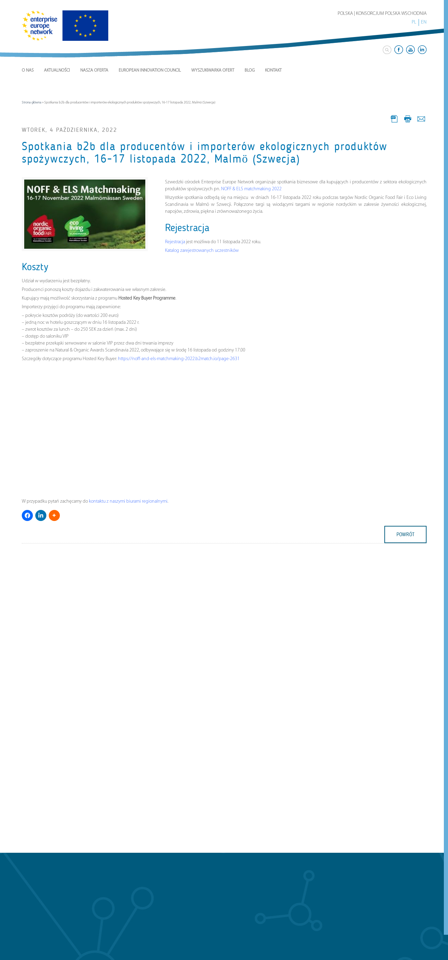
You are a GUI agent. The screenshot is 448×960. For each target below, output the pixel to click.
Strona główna (32, 102)
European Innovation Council (150, 70)
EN (424, 22)
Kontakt (273, 70)
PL (414, 22)
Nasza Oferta (94, 70)
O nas (28, 70)
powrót (405, 534)
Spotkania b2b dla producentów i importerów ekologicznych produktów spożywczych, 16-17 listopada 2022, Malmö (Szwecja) (204, 152)
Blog (250, 70)
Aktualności (57, 70)
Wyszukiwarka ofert (212, 70)
